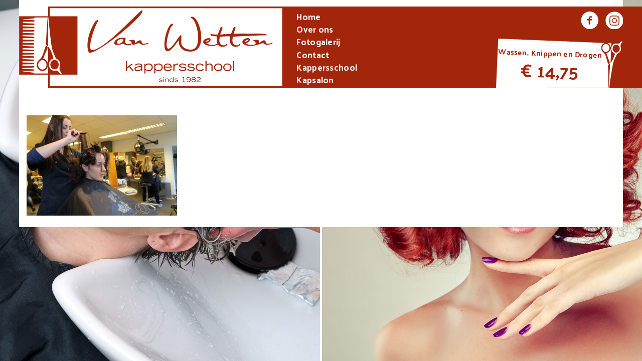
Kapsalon (315, 81)
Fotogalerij (318, 43)
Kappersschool (326, 68)
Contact (312, 56)
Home (308, 18)
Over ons (314, 30)
